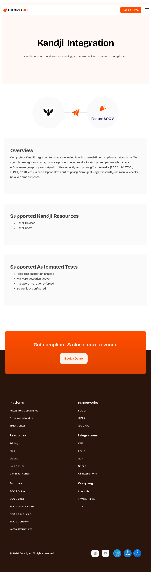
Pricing (14, 443)
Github (82, 466)
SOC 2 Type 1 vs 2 (20, 514)
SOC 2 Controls (19, 521)
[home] (15, 10)
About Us (83, 491)
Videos (14, 458)
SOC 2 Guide (17, 491)
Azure (81, 451)
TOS (80, 506)
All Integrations (87, 473)
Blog (12, 451)
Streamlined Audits (21, 418)
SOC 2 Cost (17, 498)
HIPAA (81, 418)
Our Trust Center (20, 473)
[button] (147, 10)
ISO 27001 (84, 425)
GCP (80, 458)
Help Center (17, 466)
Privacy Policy (86, 498)
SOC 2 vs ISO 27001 (22, 506)
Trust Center (17, 425)
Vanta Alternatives (21, 529)
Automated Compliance (24, 410)
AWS (81, 443)
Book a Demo (73, 358)
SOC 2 (82, 410)
